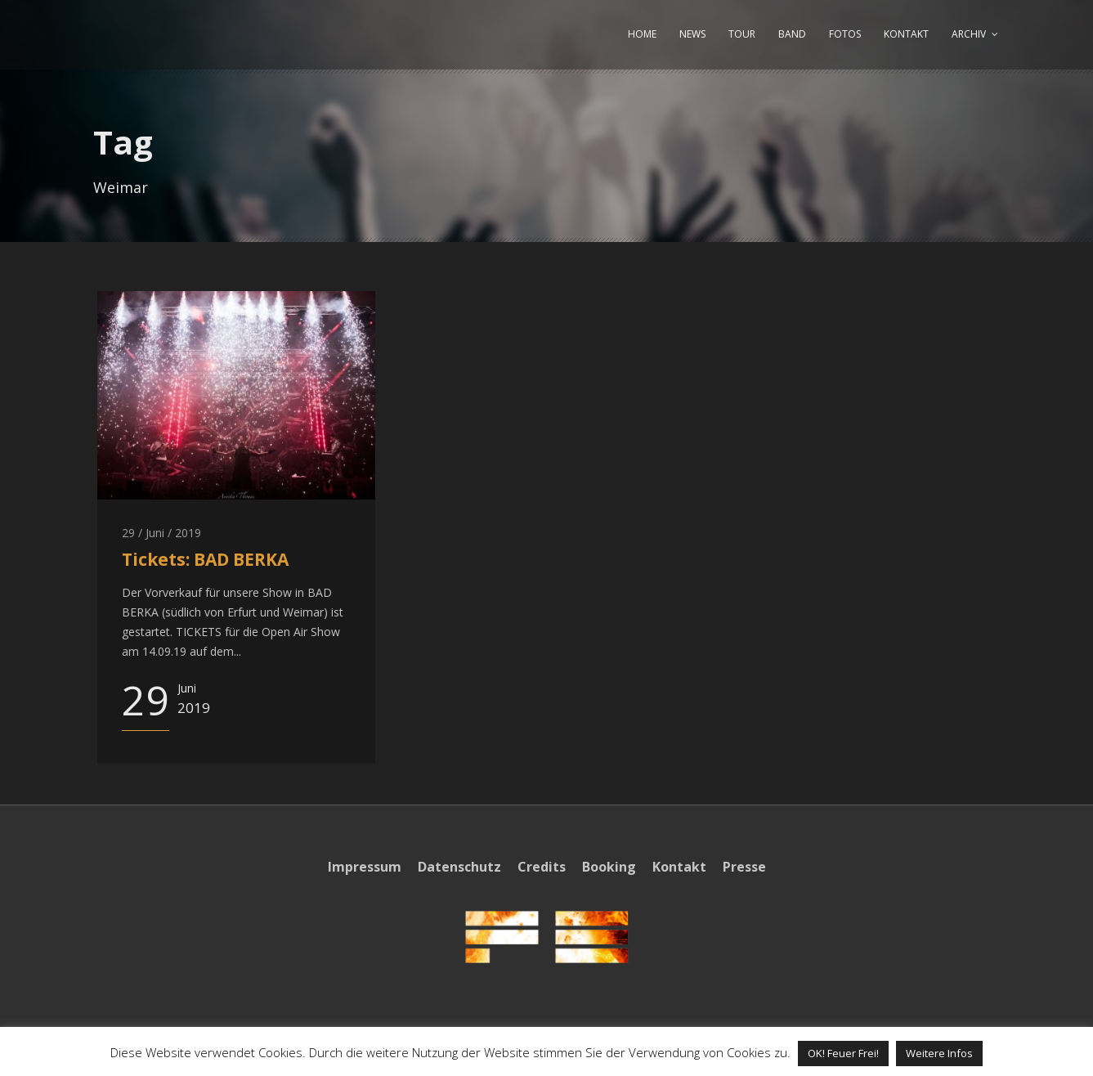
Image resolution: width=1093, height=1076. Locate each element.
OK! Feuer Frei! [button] (843, 1053)
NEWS (692, 34)
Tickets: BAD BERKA (205, 559)
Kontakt (679, 867)
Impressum (364, 867)
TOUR (741, 34)
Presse (744, 867)
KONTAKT (906, 34)
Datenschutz (459, 867)
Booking (609, 867)
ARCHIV (969, 34)
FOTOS (845, 34)
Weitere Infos (939, 1053)
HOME (642, 34)
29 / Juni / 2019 (161, 532)
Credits (541, 867)
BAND (792, 34)
